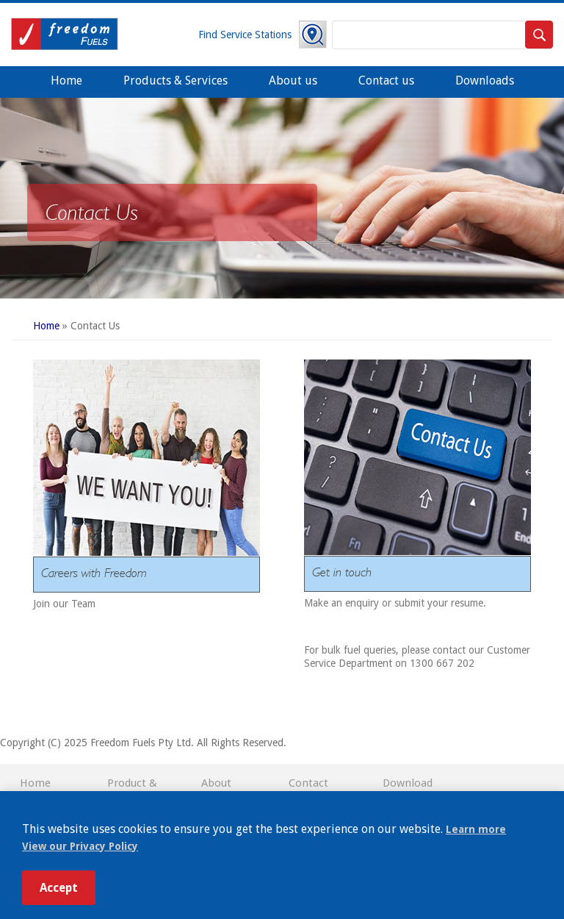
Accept (59, 888)
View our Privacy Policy (80, 846)
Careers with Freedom (94, 572)
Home (66, 80)
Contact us (386, 80)
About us (293, 80)
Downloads (484, 80)
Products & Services (175, 80)
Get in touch (342, 571)
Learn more (476, 829)
